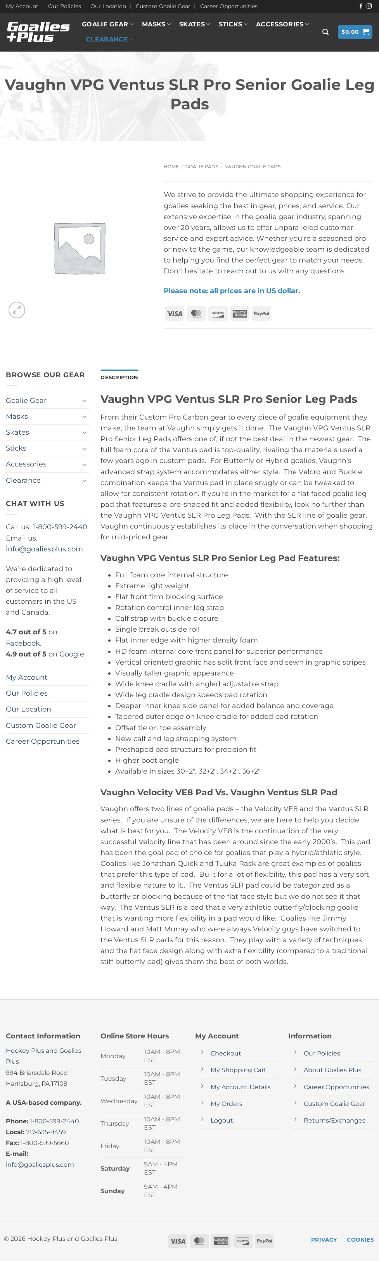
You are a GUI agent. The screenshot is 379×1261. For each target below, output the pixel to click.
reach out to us (250, 271)
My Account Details (241, 1087)
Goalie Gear (107, 24)
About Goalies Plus (333, 1070)
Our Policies (64, 6)
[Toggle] (84, 401)
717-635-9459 (46, 1132)
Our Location (108, 6)
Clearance (109, 39)
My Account (22, 6)
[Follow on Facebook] (360, 6)
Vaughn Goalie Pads (252, 166)
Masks (156, 24)
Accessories (282, 24)
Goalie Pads (201, 166)
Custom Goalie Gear (163, 6)
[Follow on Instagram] (369, 6)
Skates (194, 24)
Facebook (23, 643)
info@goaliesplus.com (44, 549)
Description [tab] (120, 377)
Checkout (226, 1054)
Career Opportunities (229, 6)
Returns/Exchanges (334, 1121)
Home (171, 166)
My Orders (226, 1104)
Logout (222, 1121)
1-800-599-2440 (60, 527)
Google (71, 654)
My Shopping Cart (239, 1070)
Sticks (233, 24)
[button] (325, 32)
